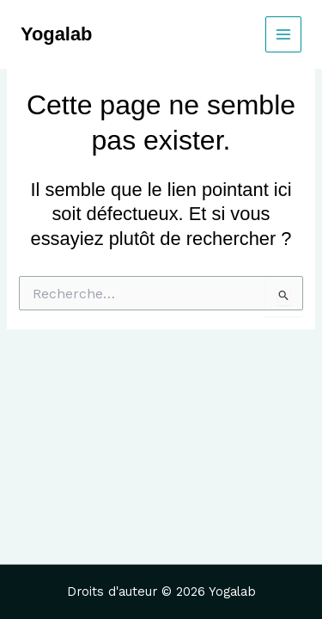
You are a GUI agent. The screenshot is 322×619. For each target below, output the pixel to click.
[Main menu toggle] (283, 34)
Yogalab (56, 34)
